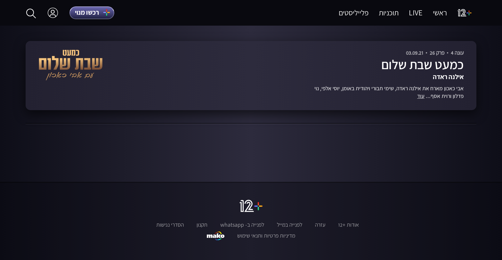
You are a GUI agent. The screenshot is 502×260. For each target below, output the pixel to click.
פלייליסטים (353, 12)
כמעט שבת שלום (422, 64)
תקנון (202, 224)
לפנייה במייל (289, 224)
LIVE (416, 12)
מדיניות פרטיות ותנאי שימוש (266, 235)
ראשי (440, 12)
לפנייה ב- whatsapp (242, 224)
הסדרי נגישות (170, 224)
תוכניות (389, 12)
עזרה (320, 224)
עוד (421, 96)
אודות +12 (348, 224)
